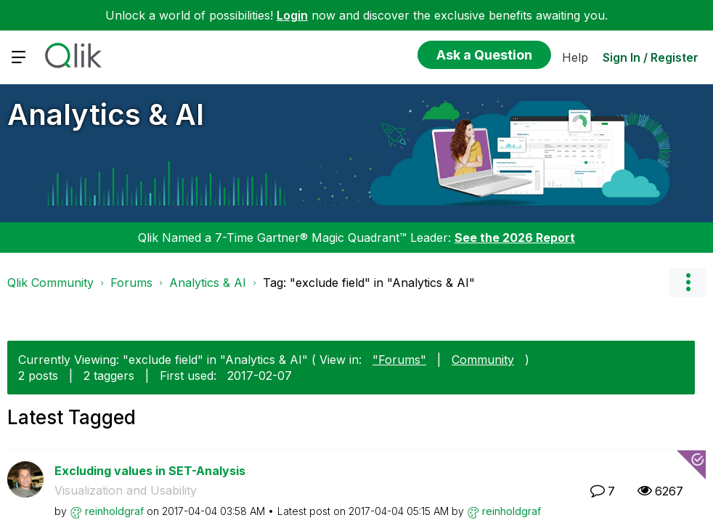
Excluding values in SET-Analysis (149, 470)
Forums (131, 282)
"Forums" (399, 359)
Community (483, 359)
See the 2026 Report (515, 237)
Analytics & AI (105, 114)
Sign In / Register (650, 57)
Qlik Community (50, 282)
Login (292, 15)
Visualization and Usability (125, 490)
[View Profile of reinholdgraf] (114, 511)
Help (575, 57)
